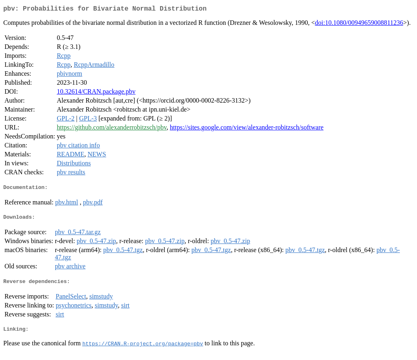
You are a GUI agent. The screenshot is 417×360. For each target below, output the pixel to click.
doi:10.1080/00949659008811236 (359, 24)
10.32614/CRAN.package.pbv (96, 93)
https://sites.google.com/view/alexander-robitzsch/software (246, 128)
